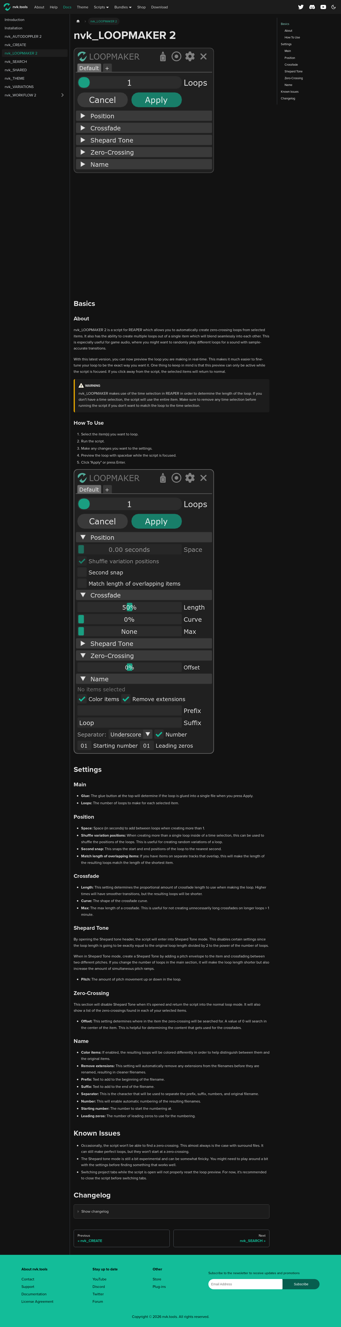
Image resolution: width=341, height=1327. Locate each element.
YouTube (100, 1279)
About (39, 7)
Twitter (98, 1293)
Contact (27, 1279)
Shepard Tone (294, 71)
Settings (286, 44)
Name (288, 85)
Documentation (34, 1293)
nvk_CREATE (15, 44)
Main (288, 51)
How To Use (292, 37)
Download (159, 7)
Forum (98, 1301)
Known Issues (290, 91)
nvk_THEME (14, 78)
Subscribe (301, 1284)
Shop (141, 7)
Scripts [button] (99, 7)
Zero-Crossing (294, 78)
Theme (82, 7)
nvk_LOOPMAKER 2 (21, 53)
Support (27, 1286)
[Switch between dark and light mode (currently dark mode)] (333, 7)
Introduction (14, 19)
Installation (13, 28)
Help (54, 7)
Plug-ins (159, 1286)
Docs (67, 7)
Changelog (288, 98)
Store (157, 1279)
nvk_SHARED (16, 69)
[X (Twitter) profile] (301, 7)
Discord (99, 1286)
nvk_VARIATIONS (19, 86)
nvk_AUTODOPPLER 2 (23, 36)
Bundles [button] (121, 7)
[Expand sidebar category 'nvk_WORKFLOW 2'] (62, 95)
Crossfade (291, 64)
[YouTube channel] (324, 7)
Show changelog (95, 1211)
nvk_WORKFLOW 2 (20, 95)
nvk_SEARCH (16, 61)
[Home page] (78, 21)
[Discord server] (312, 7)
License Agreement (37, 1301)
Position (290, 58)
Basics (285, 24)
